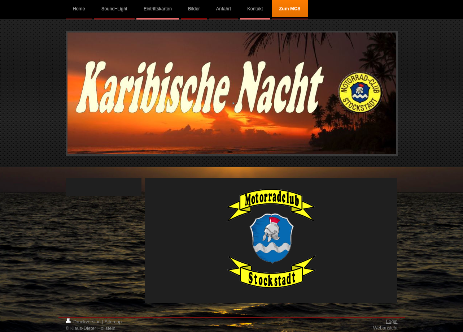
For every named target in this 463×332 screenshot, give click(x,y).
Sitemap (113, 321)
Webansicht (385, 328)
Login (392, 321)
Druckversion (84, 321)
